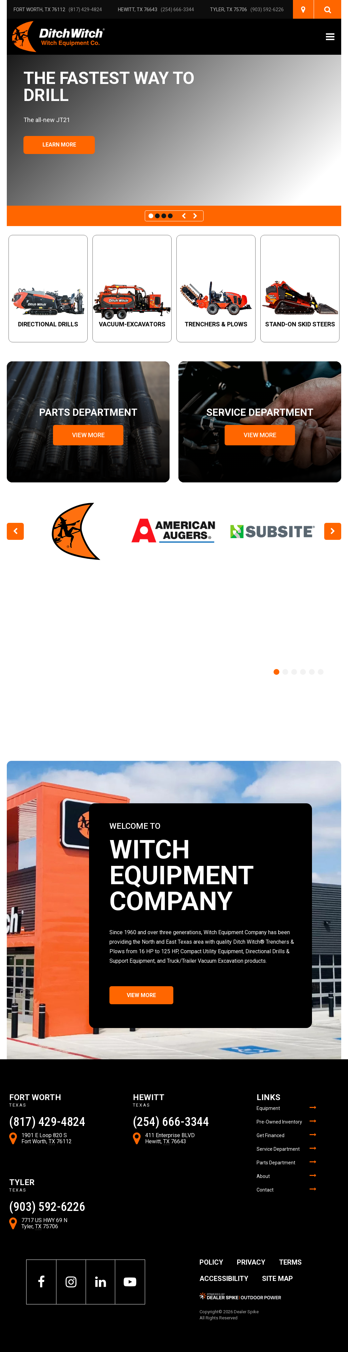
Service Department (278, 1149)
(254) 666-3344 (177, 9)
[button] (184, 216)
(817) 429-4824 (85, 9)
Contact (265, 1190)
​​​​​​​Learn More (59, 144)
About (263, 1176)
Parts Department (276, 1162)
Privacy (251, 1262)
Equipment (268, 1108)
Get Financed (270, 1135)
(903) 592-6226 (267, 9)
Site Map (277, 1278)
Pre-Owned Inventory (279, 1122)
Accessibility (223, 1278)
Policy (211, 1262)
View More (141, 995)
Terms (290, 1262)
